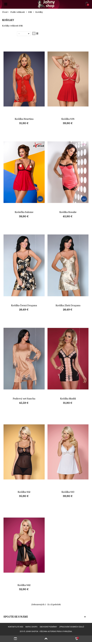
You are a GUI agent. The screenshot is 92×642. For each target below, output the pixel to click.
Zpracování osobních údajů (71, 627)
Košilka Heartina (24, 119)
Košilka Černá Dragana (24, 305)
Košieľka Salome (24, 212)
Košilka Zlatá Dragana (68, 305)
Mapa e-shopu (31, 627)
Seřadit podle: (10, 33)
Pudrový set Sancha (24, 398)
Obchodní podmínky (48, 627)
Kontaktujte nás (15, 627)
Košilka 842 (24, 585)
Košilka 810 (68, 492)
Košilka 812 (24, 492)
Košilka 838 (67, 119)
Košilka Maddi (68, 398)
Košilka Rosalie (67, 212)
